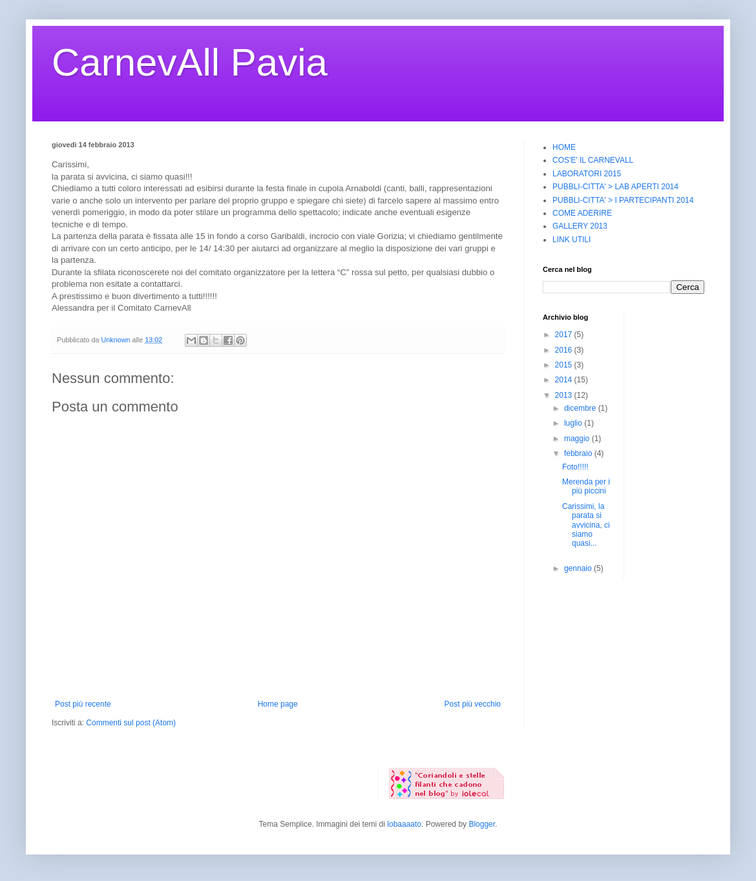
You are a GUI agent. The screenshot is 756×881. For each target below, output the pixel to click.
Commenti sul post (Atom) (131, 722)
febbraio (579, 453)
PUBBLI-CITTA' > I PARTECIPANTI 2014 (622, 200)
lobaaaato (404, 824)
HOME (564, 147)
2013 (564, 395)
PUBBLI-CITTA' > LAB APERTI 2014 (615, 186)
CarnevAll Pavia (190, 62)
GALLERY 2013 (579, 226)
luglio (574, 423)
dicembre (581, 408)
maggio (578, 438)
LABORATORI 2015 (586, 173)
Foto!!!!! (575, 467)
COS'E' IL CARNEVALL (592, 160)
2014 (564, 379)
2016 (564, 350)
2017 (564, 334)
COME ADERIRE (582, 213)
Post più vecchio (473, 704)
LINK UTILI (571, 239)
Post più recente (83, 704)
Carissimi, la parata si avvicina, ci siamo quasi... (586, 525)
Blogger (481, 824)
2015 (564, 364)
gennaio (579, 568)
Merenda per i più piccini (586, 486)
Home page (278, 704)
